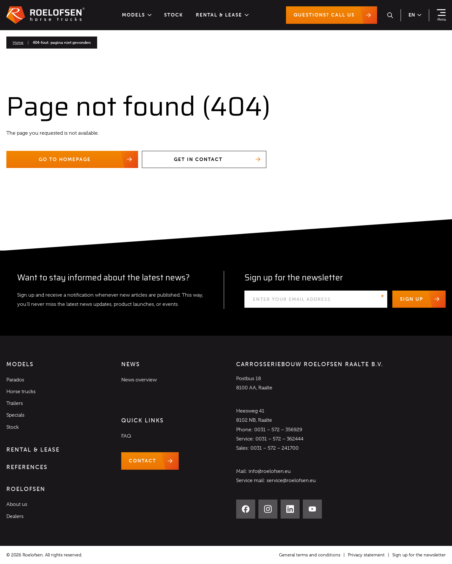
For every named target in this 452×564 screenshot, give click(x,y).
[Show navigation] (441, 15)
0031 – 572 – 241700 (274, 448)
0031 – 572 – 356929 (278, 430)
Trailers (14, 403)
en (415, 15)
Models (136, 15)
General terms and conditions (309, 554)
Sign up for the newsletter (419, 554)
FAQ (126, 436)
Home (18, 42)
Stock (173, 15)
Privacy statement (366, 554)
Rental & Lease (222, 15)
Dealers (14, 516)
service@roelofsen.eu (291, 481)
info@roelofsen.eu (270, 471)
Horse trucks (21, 391)
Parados (15, 380)
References (27, 467)
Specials (15, 415)
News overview (139, 380)
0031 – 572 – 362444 (279, 439)
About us (16, 504)
